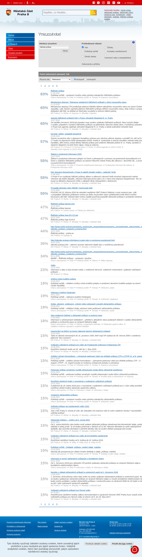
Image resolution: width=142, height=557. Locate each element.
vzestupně (91, 79)
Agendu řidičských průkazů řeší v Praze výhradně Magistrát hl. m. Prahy (82, 118)
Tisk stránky (42, 522)
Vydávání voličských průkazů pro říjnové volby (70, 490)
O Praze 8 (12, 44)
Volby (53, 265)
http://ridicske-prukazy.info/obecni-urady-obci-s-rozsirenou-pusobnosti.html (83, 240)
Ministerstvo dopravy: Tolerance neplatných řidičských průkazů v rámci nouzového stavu (89, 102)
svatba (107, 19)
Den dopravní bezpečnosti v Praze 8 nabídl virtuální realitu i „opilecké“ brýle (83, 172)
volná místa (126, 10)
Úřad (10, 48)
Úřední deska (90, 56)
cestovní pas (109, 14)
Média (11, 40)
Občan (11, 35)
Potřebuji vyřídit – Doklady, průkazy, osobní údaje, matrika (76, 447)
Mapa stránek (43, 526)
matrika (116, 17)
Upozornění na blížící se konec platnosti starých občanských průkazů (80, 331)
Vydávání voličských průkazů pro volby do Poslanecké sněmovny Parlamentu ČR (86, 345)
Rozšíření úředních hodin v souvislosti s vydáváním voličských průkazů (81, 381)
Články (110, 47)
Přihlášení (130, 3)
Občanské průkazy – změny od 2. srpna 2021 (70, 420)
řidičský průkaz (126, 17)
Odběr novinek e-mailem (63, 522)
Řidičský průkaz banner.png (63, 204)
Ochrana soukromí (13, 534)
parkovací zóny (126, 12)
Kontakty (12, 57)
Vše (86, 47)
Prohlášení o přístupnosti (16, 526)
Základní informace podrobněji (120, 533)
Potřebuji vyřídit (91, 51)
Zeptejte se (58, 526)
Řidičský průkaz (57, 91)
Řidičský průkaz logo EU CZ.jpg (64, 215)
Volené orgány (15, 53)
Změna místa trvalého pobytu (63, 279)
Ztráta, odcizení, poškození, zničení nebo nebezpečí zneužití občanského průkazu (86, 304)
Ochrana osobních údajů (16, 530)
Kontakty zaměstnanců (117, 51)
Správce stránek (60, 530)
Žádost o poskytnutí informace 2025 (66, 154)
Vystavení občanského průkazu (64, 395)
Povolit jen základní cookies (96, 544)
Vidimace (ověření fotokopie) (63, 292)
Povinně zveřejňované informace (19, 522)
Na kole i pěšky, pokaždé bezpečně (66, 134)
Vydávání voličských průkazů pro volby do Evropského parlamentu (79, 436)
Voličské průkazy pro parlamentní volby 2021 (70, 406)
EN (8, 3)
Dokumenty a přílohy (91, 64)
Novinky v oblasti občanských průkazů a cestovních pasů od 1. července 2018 (84, 472)
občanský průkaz (111, 12)
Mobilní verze (18, 3)
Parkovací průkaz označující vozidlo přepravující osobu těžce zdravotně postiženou (86, 370)
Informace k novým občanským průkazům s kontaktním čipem (77, 458)
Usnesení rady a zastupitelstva (118, 58)
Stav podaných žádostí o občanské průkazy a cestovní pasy (76, 315)
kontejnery (120, 14)
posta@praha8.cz (90, 533)
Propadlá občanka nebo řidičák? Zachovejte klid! (72, 188)
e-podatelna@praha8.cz (90, 537)
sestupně (80, 79)
